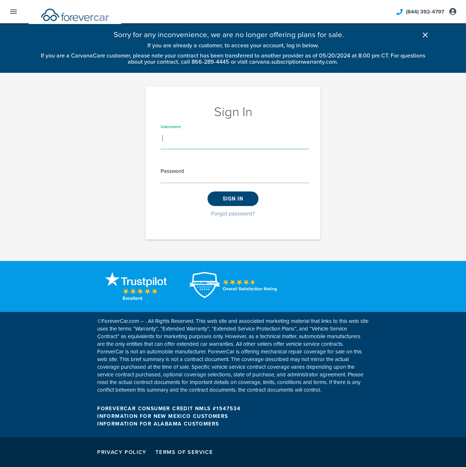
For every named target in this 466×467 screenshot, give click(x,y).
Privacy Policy (122, 452)
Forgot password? (233, 213)
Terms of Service (184, 452)
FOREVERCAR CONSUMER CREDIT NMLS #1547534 (168, 408)
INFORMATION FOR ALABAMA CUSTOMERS (158, 424)
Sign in (233, 199)
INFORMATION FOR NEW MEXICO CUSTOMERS (162, 416)
